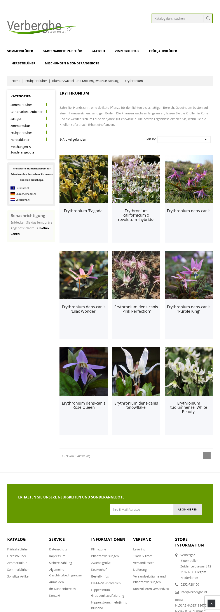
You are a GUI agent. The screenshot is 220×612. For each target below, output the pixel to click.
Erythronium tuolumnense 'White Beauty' (188, 407)
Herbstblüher (23, 63)
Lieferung (140, 569)
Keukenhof (99, 569)
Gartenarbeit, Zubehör (62, 51)
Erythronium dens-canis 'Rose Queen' (83, 405)
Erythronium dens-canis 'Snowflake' (136, 405)
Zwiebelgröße (101, 563)
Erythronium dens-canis (188, 210)
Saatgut (98, 51)
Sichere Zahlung (60, 563)
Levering (139, 549)
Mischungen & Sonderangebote (72, 63)
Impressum (57, 556)
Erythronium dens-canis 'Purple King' (188, 309)
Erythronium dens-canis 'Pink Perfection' (136, 309)
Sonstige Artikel (18, 576)
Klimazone (98, 549)
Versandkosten (143, 563)
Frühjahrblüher (163, 51)
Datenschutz (58, 549)
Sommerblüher (20, 51)
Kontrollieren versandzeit (151, 589)
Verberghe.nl (23, 199)
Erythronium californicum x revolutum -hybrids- (136, 215)
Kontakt (54, 595)
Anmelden (56, 582)
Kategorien (20, 96)
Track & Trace (143, 556)
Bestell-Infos (100, 576)
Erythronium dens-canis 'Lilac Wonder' (83, 309)
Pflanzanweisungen (105, 556)
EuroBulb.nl (22, 188)
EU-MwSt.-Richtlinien (106, 583)
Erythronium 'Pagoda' (83, 210)
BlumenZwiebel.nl (26, 193)
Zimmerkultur (127, 51)
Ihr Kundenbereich (62, 589)
